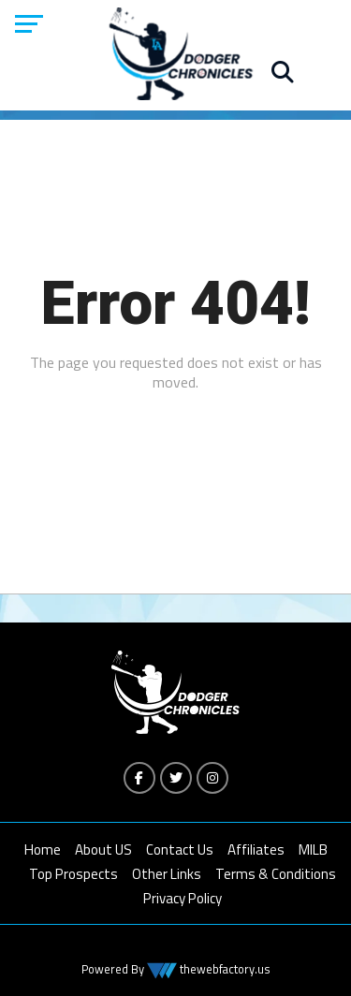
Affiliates (256, 849)
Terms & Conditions (275, 874)
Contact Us (179, 849)
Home (42, 849)
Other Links (166, 874)
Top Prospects (73, 874)
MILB (313, 849)
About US (103, 849)
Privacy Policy (182, 898)
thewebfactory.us (224, 968)
